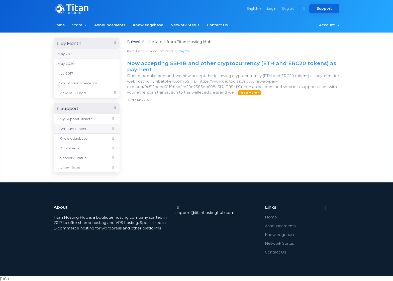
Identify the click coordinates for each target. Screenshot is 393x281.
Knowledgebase (148, 25)
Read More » (249, 92)
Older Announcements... (78, 83)
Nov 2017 (65, 73)
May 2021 (65, 54)
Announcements (109, 25)
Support (324, 8)
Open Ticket (86, 168)
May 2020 (66, 64)
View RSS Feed (86, 93)
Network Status (185, 25)
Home (59, 25)
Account (329, 25)
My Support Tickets (86, 119)
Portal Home (135, 51)
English (253, 9)
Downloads (86, 148)
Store (79, 25)
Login (271, 9)
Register (289, 9)
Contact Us (217, 25)
